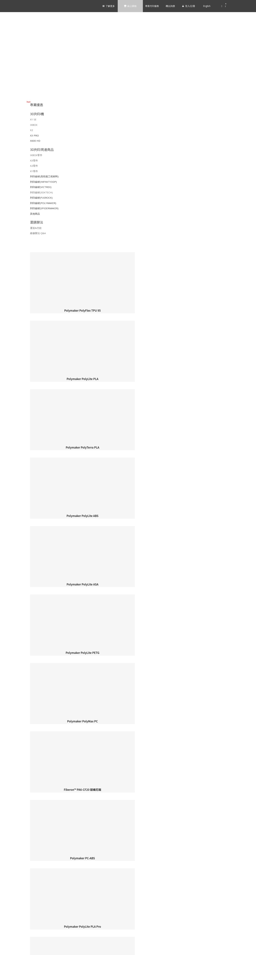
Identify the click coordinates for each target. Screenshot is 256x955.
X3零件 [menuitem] (13, 844)
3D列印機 (37, 114)
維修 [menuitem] (12, 775)
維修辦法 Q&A (38, 233)
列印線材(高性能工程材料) (44, 176)
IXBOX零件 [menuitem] (15, 838)
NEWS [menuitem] (13, 752)
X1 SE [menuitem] (13, 800)
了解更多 (109, 6)
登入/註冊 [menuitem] (9, 949)
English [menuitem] (25, 951)
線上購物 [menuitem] (129, 783)
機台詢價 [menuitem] (7, 938)
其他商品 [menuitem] (14, 901)
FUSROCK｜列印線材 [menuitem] (21, 884)
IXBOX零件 (36, 155)
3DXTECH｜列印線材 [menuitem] (20, 879)
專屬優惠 (36, 105)
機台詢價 (169, 6)
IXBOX (33, 124)
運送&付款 (36, 228)
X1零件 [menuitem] (13, 856)
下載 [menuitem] (12, 769)
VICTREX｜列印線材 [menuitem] (20, 873)
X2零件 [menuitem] (13, 850)
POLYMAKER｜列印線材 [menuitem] (22, 890)
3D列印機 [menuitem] (131, 733)
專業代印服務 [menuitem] (12, 931)
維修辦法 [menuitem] (14, 923)
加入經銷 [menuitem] (14, 724)
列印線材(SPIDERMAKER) (44, 208)
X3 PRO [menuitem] (13, 817)
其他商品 (35, 213)
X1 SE (33, 119)
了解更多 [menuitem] (129, 695)
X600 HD (35, 140)
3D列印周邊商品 (42, 149)
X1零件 (34, 171)
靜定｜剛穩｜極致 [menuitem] (19, 747)
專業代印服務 (151, 6)
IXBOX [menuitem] (13, 806)
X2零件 (34, 165)
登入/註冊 (189, 6)
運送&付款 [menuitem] (15, 917)
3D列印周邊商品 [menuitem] (131, 831)
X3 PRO (34, 135)
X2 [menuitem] (11, 812)
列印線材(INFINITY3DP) (43, 181)
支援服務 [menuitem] (131, 761)
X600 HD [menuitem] (14, 823)
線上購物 (131, 6)
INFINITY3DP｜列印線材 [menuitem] (22, 867)
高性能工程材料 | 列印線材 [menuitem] (23, 861)
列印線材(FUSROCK (41, 197)
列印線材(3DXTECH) (41, 192)
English (206, 6)
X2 (31, 130)
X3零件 (34, 160)
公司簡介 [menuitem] (14, 713)
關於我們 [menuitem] (131, 705)
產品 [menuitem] (12, 741)
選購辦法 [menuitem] (131, 910)
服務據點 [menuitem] (14, 719)
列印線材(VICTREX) (40, 187)
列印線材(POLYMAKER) (43, 203)
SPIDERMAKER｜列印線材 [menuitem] (23, 896)
